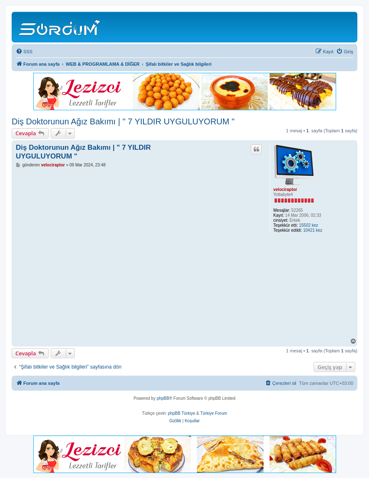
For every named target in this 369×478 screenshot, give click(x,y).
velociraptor (285, 189)
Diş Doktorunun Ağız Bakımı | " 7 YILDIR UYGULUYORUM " (123, 121)
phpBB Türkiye (181, 413)
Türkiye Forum (213, 413)
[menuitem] (24, 52)
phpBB (163, 398)
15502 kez (308, 225)
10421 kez (312, 230)
